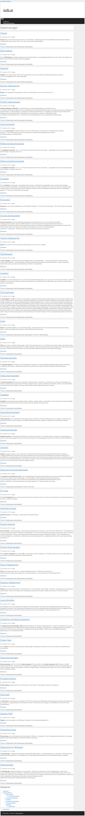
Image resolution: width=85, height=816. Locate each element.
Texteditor (8, 804)
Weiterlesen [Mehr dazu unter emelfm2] (3, 285)
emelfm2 (4, 273)
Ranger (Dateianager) (10, 85)
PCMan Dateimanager (10, 101)
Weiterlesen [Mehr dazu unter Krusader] (3, 193)
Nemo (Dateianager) (10, 564)
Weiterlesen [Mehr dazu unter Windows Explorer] (3, 369)
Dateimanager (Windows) (12, 747)
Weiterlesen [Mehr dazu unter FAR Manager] (3, 266)
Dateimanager (9, 46)
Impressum (6, 21)
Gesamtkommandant (10, 412)
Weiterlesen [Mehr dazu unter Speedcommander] (3, 440)
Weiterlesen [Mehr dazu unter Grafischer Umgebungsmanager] (3, 633)
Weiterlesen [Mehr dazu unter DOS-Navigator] (3, 314)
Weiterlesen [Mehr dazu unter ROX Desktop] (3, 61)
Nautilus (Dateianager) (11, 582)
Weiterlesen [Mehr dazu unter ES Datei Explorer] (3, 688)
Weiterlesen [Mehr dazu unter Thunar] (3, 44)
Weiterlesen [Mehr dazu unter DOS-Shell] (3, 707)
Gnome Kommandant (10, 215)
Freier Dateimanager (19, 46)
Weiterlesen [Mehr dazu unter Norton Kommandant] (3, 558)
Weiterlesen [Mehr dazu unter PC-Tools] (3, 501)
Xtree (3, 338)
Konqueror (5, 199)
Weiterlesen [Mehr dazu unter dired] (3, 332)
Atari (30, 486)
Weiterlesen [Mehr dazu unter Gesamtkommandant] (3, 423)
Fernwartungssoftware (12, 798)
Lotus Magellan (7, 600)
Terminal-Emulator (11, 803)
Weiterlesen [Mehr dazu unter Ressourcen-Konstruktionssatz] (3, 484)
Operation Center (8, 508)
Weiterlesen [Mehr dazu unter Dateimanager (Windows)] (3, 758)
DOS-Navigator (7, 292)
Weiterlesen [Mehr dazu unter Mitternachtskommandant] (3, 154)
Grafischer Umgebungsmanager (15, 619)
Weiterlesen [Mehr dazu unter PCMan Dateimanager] (3, 117)
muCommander (8, 124)
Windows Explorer (9, 357)
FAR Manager (7, 254)
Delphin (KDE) (7, 713)
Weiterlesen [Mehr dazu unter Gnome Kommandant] (3, 231)
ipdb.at (8, 10)
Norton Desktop (8, 524)
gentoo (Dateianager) (10, 238)
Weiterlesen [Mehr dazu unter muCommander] (3, 137)
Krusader (5, 178)
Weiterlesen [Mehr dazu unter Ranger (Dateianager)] (3, 95)
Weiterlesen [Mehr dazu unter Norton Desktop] (3, 540)
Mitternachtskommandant (12, 143)
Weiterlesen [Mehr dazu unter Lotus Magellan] (3, 612)
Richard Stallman (44, 334)
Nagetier (4, 68)
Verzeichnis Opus (8, 729)
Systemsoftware (29, 46)
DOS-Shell (5, 694)
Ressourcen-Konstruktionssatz (14, 469)
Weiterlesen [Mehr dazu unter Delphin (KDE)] (3, 723)
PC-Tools (4, 490)
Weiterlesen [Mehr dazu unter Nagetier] (3, 79)
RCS (33, 486)
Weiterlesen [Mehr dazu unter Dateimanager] (3, 780)
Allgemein (5, 791)
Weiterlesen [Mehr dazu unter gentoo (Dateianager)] (3, 247)
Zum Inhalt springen (6, 1)
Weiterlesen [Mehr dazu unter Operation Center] (3, 517)
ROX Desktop (6, 50)
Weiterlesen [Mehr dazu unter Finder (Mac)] (3, 651)
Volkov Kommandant (10, 375)
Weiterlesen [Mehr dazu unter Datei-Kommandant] (3, 671)
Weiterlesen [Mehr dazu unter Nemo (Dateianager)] (3, 575)
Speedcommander (9, 429)
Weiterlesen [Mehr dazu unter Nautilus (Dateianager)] (3, 593)
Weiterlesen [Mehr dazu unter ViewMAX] (3, 405)
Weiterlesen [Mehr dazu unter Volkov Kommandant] (3, 388)
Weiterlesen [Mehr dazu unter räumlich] (3, 463)
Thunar (4, 33)
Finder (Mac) (6, 640)
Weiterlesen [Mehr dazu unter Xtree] (3, 351)
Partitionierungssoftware (12, 801)
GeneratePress (19, 813)
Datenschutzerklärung (8, 23)
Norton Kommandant (10, 547)
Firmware (8, 799)
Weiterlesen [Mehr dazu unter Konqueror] (3, 209)
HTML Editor (11, 806)
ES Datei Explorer (8, 678)
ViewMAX (5, 394)
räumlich (4, 447)
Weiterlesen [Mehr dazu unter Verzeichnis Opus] (3, 740)
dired (3, 321)
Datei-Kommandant (9, 657)
